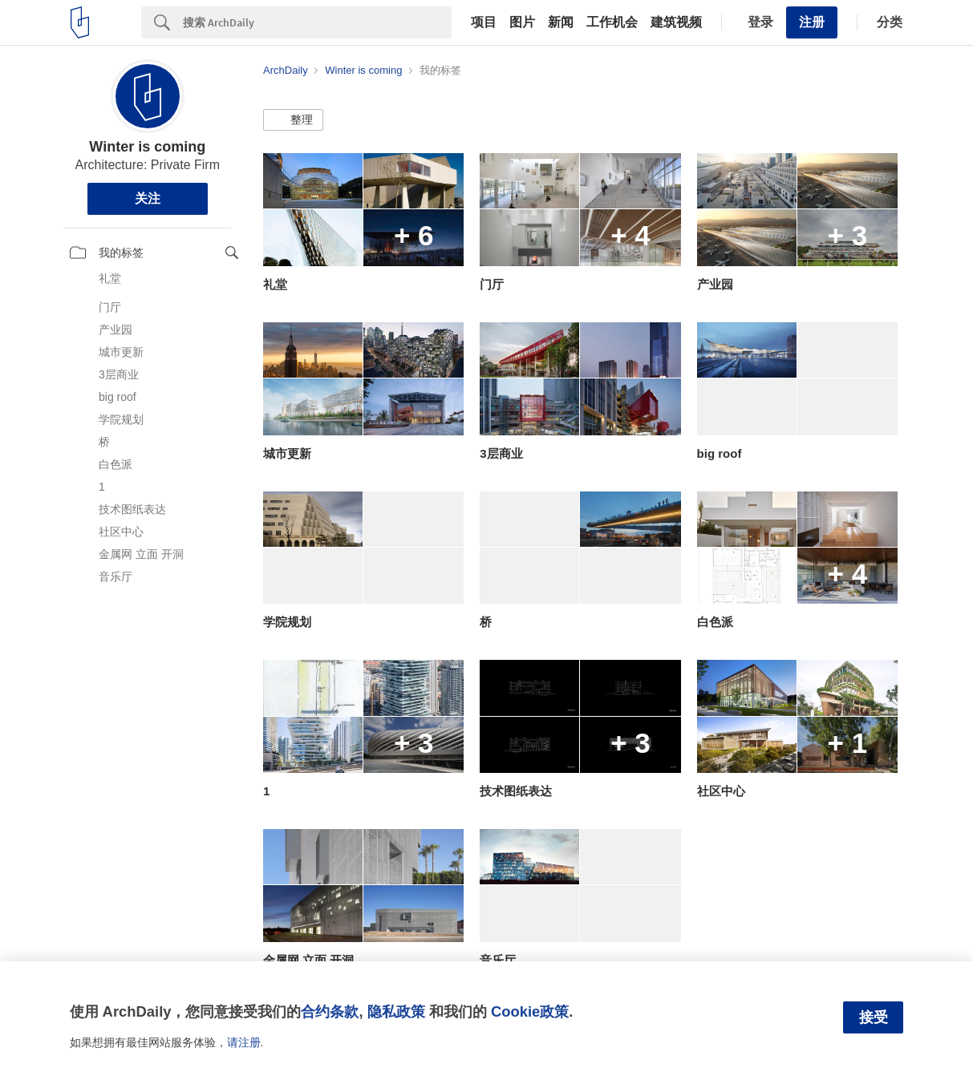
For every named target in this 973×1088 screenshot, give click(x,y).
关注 (147, 198)
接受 (873, 1017)
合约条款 (330, 1011)
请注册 (244, 1042)
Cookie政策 (530, 1011)
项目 (484, 22)
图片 (522, 22)
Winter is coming (147, 147)
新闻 (561, 22)
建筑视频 (676, 22)
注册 (812, 22)
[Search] (317, 22)
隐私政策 (396, 1011)
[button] (293, 120)
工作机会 (612, 22)
